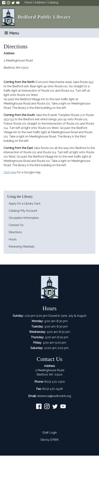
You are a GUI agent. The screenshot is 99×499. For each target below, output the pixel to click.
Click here (10, 172)
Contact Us (16, 225)
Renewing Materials (21, 246)
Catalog (53, 2)
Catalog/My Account (23, 210)
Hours (28, 2)
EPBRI (54, 439)
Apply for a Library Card (24, 203)
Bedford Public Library (44, 17)
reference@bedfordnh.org (54, 396)
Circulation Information (24, 218)
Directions (15, 232)
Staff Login (49, 432)
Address (39, 2)
